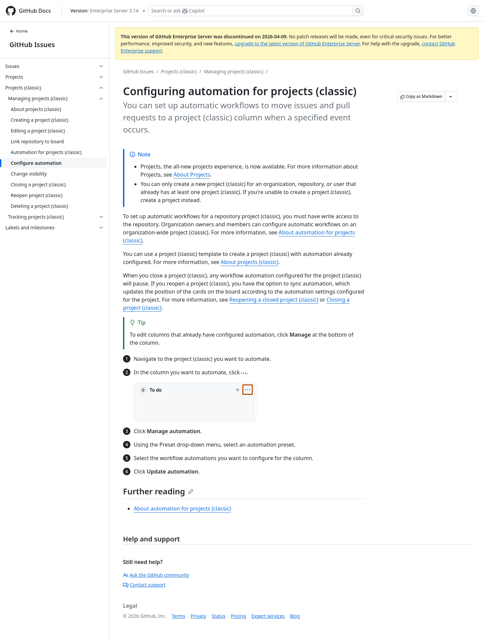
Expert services (268, 616)
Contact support (144, 584)
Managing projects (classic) (233, 71)
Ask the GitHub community (156, 575)
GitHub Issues (32, 44)
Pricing (238, 616)
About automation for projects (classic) (182, 508)
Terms (178, 616)
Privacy (198, 616)
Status (219, 616)
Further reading (158, 491)
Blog (295, 616)
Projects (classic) (179, 71)
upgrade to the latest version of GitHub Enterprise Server (297, 43)
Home (18, 31)
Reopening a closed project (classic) (273, 299)
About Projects (191, 174)
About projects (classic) (249, 262)
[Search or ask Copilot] (255, 10)
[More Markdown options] (450, 96)
